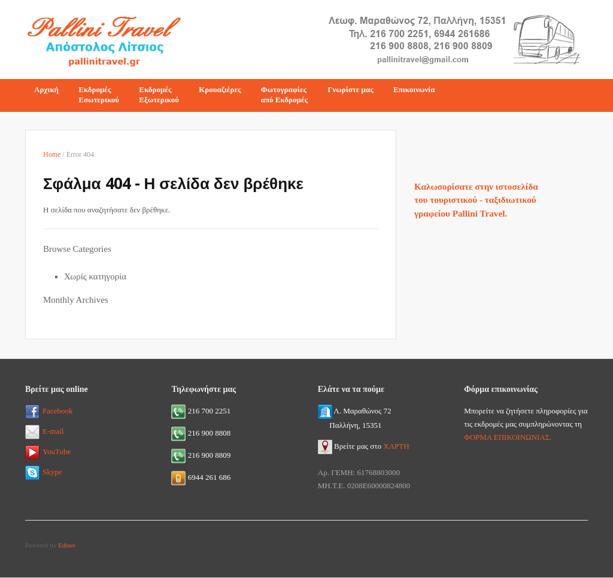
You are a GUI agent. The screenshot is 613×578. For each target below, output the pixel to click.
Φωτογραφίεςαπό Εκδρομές (284, 94)
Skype (43, 471)
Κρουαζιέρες (220, 89)
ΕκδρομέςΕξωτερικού (159, 94)
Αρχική (46, 89)
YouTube (48, 451)
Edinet (66, 545)
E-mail (44, 431)
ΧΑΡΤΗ (396, 446)
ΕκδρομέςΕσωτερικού (98, 94)
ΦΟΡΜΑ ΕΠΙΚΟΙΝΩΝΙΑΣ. (507, 437)
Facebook (49, 410)
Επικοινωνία (414, 89)
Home (51, 154)
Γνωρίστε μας (350, 89)
